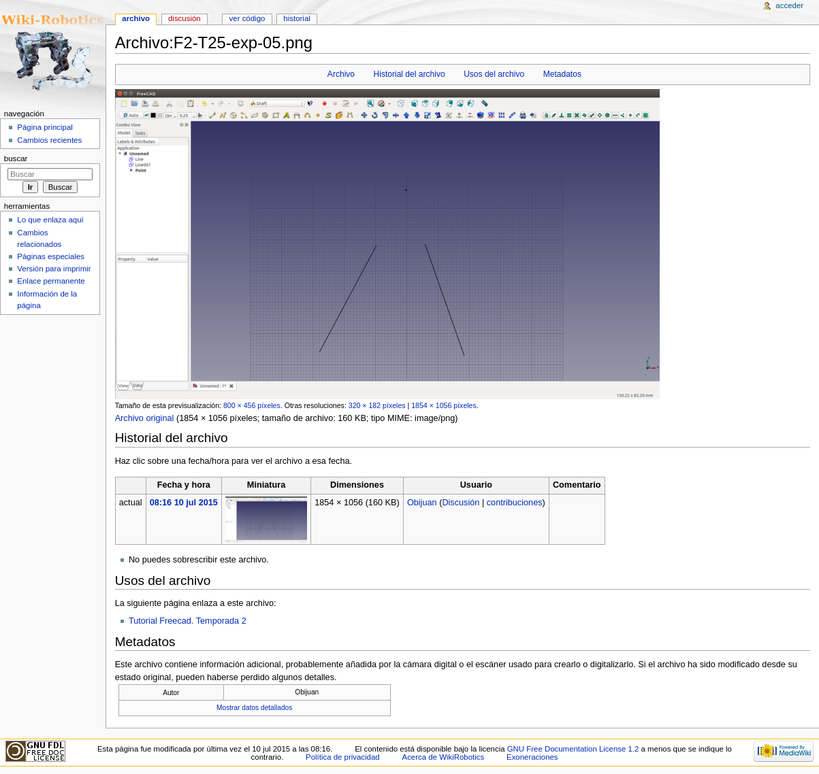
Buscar (16, 158)
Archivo (341, 74)
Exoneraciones (532, 757)
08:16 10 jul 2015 (184, 502)
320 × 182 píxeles (377, 405)
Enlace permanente (50, 281)
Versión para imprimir (54, 269)
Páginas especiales (50, 256)
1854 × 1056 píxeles (444, 405)
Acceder (789, 5)
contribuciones (515, 502)
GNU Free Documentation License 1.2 (573, 749)
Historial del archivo (409, 74)
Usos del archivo (494, 74)
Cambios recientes (49, 140)
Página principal (45, 127)
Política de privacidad (343, 757)
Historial (296, 18)
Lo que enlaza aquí (50, 220)
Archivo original (144, 418)
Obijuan (422, 502)
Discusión (460, 502)
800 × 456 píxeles (251, 405)
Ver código (247, 18)
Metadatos (562, 74)
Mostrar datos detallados (254, 707)
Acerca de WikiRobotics (443, 757)
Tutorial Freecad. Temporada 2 (187, 621)
